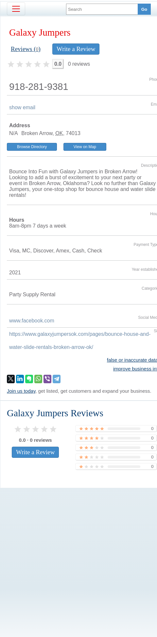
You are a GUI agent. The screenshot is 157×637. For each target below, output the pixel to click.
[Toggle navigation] (16, 8)
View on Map (85, 147)
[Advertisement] (71, 560)
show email (22, 107)
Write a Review (76, 48)
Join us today (21, 391)
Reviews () (26, 48)
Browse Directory (32, 147)
